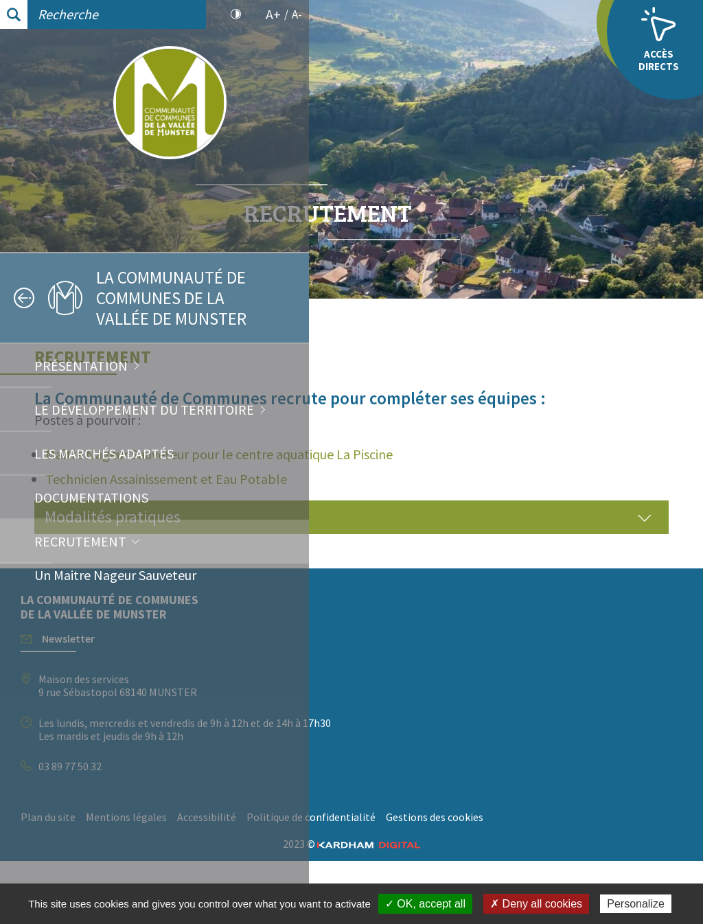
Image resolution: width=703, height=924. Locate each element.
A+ (273, 14)
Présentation (81, 365)
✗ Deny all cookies (536, 904)
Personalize (636, 904)
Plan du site (357, 859)
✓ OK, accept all (425, 904)
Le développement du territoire (144, 409)
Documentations (91, 497)
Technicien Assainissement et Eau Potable (475, 521)
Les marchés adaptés (104, 453)
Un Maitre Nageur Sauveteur (115, 575)
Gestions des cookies (517, 879)
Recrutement (80, 541)
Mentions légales (435, 859)
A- (297, 14)
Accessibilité (515, 859)
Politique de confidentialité (394, 879)
